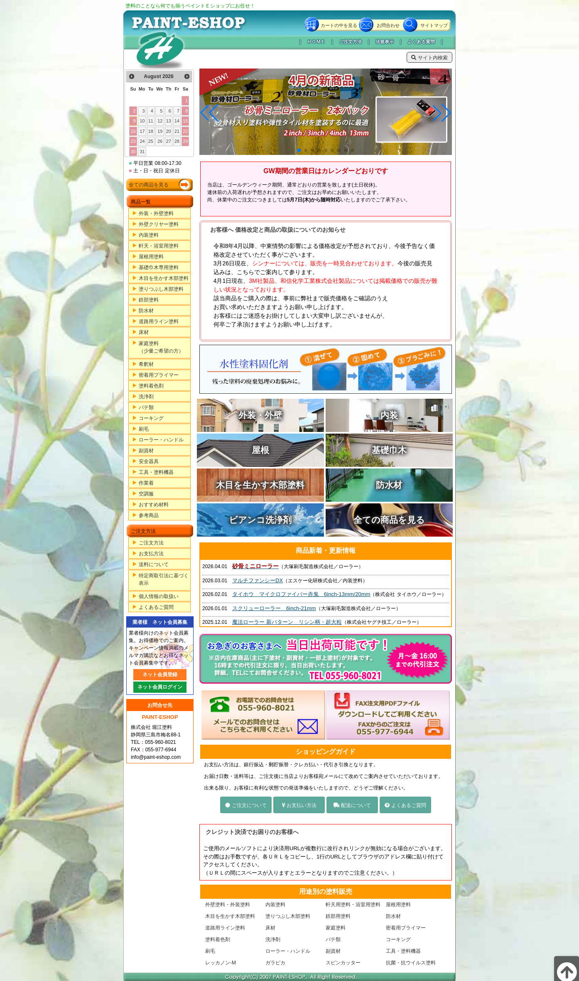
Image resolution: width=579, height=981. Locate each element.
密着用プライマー (159, 375)
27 (168, 141)
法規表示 (384, 41)
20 (168, 131)
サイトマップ (434, 25)
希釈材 (146, 364)
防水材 (146, 311)
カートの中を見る (339, 25)
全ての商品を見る (149, 185)
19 (159, 131)
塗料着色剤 (151, 386)
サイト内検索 (429, 58)
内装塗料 (149, 235)
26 (159, 141)
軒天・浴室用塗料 (159, 246)
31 (142, 151)
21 (176, 131)
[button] (299, 150)
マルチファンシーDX (257, 580)
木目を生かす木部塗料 (164, 278)
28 (176, 141)
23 (132, 141)
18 (150, 131)
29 (185, 141)
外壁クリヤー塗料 (159, 224)
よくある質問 (421, 41)
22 (185, 131)
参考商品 (149, 515)
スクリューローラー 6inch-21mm (274, 608)
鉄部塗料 (149, 300)
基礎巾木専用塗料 (159, 267)
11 (150, 120)
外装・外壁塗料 (156, 213)
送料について (154, 564)
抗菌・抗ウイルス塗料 (411, 963)
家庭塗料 (336, 928)
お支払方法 (151, 554)
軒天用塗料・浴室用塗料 (353, 904)
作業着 (146, 483)
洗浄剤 (146, 397)
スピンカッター (343, 963)
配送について (352, 805)
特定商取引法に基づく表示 (164, 579)
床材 (144, 332)
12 (159, 120)
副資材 (146, 451)
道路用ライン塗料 (159, 321)
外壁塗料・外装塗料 (227, 904)
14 (176, 120)
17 (142, 131)
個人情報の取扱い (159, 596)
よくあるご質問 (156, 607)
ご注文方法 (350, 41)
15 (185, 120)
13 (168, 120)
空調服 (146, 494)
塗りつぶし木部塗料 (161, 289)
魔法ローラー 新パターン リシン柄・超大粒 (287, 622)
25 (150, 141)
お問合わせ (388, 25)
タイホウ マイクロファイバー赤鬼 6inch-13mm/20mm (301, 594)
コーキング (151, 418)
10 (142, 120)
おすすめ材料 (154, 505)
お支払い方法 (299, 805)
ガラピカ (275, 963)
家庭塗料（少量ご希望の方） (161, 347)
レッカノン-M (220, 963)
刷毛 (144, 429)
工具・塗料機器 (156, 472)
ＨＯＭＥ (316, 41)
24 (142, 141)
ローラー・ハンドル (161, 440)
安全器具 (149, 461)
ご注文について (245, 805)
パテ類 (146, 407)
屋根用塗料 (151, 257)
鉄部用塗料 (338, 916)
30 (132, 151)
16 (132, 131)
